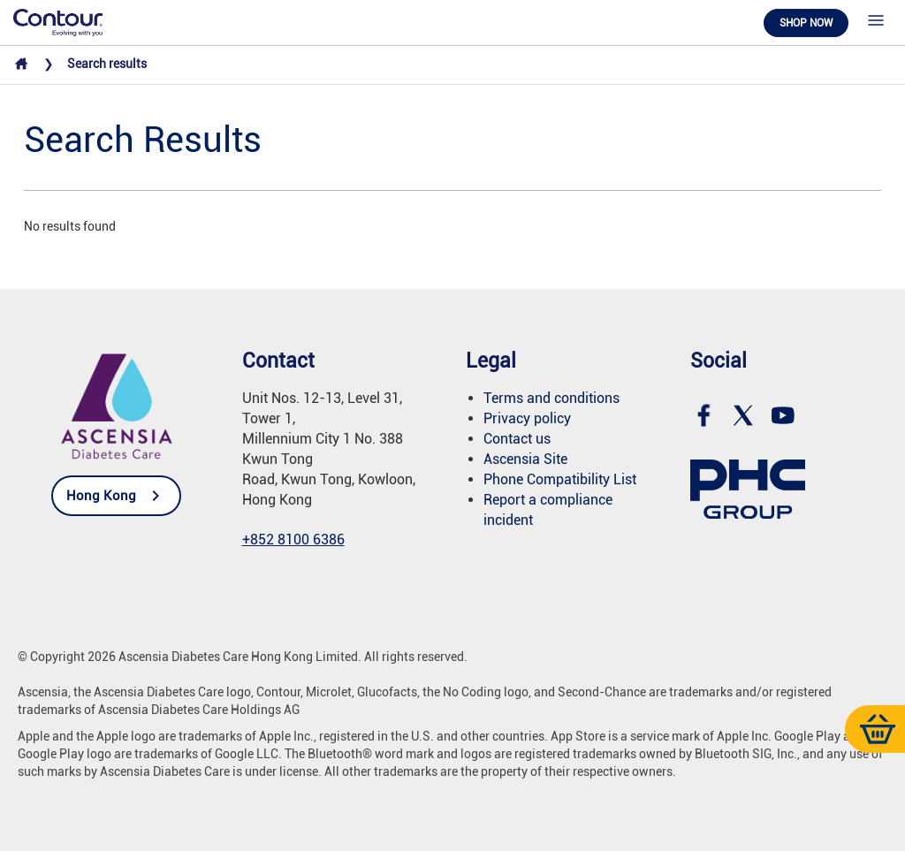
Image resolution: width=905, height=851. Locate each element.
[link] (58, 21)
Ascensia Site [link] (525, 459)
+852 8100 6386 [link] (293, 539)
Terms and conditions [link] (551, 398)
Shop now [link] (806, 23)
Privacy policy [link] (527, 418)
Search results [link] (107, 64)
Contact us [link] (517, 438)
